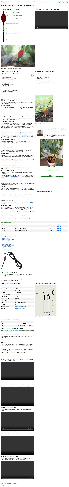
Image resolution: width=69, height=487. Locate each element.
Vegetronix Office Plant (51, 166)
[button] (58, 2)
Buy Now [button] (32, 5)
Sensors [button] (11, 1)
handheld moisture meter (26, 136)
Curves (16, 306)
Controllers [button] (23, 1)
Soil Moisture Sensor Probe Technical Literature (11, 330)
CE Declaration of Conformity (20, 308)
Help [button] (48, 1)
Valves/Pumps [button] (28, 1)
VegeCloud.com (17, 167)
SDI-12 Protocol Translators (6, 246)
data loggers (17, 159)
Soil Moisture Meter (5, 238)
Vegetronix (5, 2)
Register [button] (65, 1)
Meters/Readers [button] (17, 1)
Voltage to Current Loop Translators (8, 245)
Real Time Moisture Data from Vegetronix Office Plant (44, 191)
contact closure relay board (12, 176)
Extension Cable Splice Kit (6, 250)
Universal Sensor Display (6, 240)
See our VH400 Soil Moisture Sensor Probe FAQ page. (10, 483)
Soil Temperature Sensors (6, 244)
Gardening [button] (44, 1)
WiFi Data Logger (17, 162)
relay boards (9, 275)
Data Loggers (4, 247)
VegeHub (20, 73)
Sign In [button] (61, 1)
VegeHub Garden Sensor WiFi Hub (8, 239)
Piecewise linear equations (22, 306)
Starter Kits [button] (34, 1)
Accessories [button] (39, 1)
